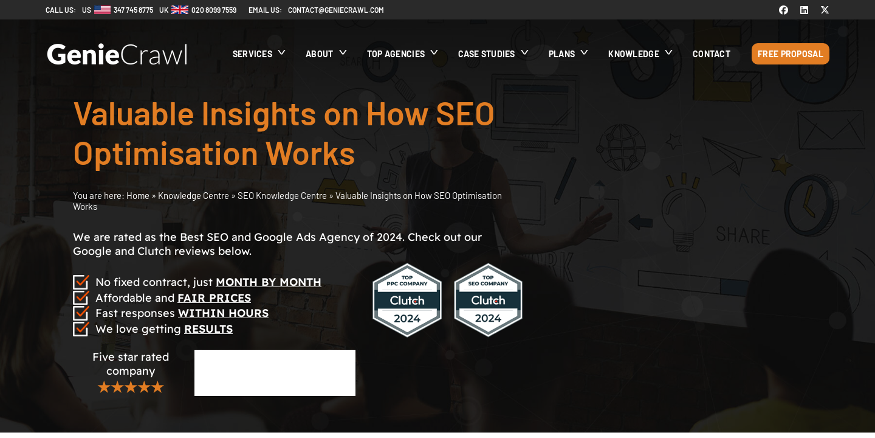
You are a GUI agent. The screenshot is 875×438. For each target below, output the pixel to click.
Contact (711, 54)
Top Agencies (396, 54)
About (320, 54)
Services (252, 54)
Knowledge (633, 54)
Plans (562, 54)
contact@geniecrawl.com (336, 9)
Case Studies (486, 54)
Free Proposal (790, 54)
